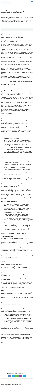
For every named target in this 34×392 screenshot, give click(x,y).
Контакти (3, 390)
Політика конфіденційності (10, 390)
